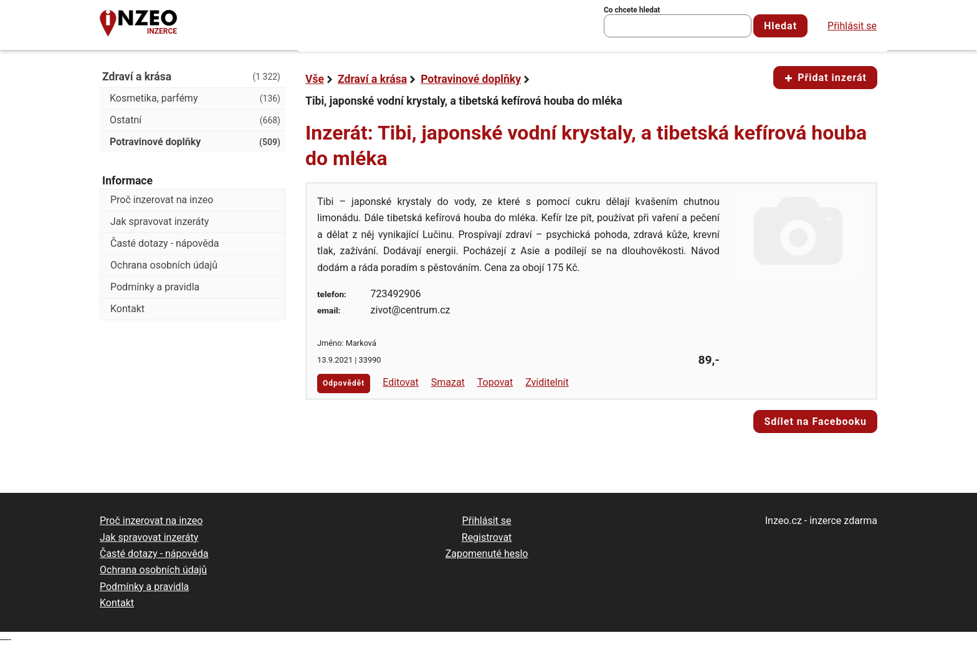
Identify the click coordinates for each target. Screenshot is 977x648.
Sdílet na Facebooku (815, 421)
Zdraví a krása (372, 79)
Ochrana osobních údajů (163, 265)
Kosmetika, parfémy (195, 98)
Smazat (448, 382)
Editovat (401, 382)
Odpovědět (344, 383)
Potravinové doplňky (471, 79)
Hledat (780, 26)
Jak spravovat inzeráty (159, 221)
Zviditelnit (547, 382)
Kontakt (127, 309)
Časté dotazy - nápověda (164, 243)
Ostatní (195, 120)
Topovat (495, 382)
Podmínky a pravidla (154, 287)
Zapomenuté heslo (487, 554)
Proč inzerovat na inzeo (161, 200)
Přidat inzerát (825, 77)
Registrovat (487, 537)
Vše (314, 79)
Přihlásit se (852, 26)
